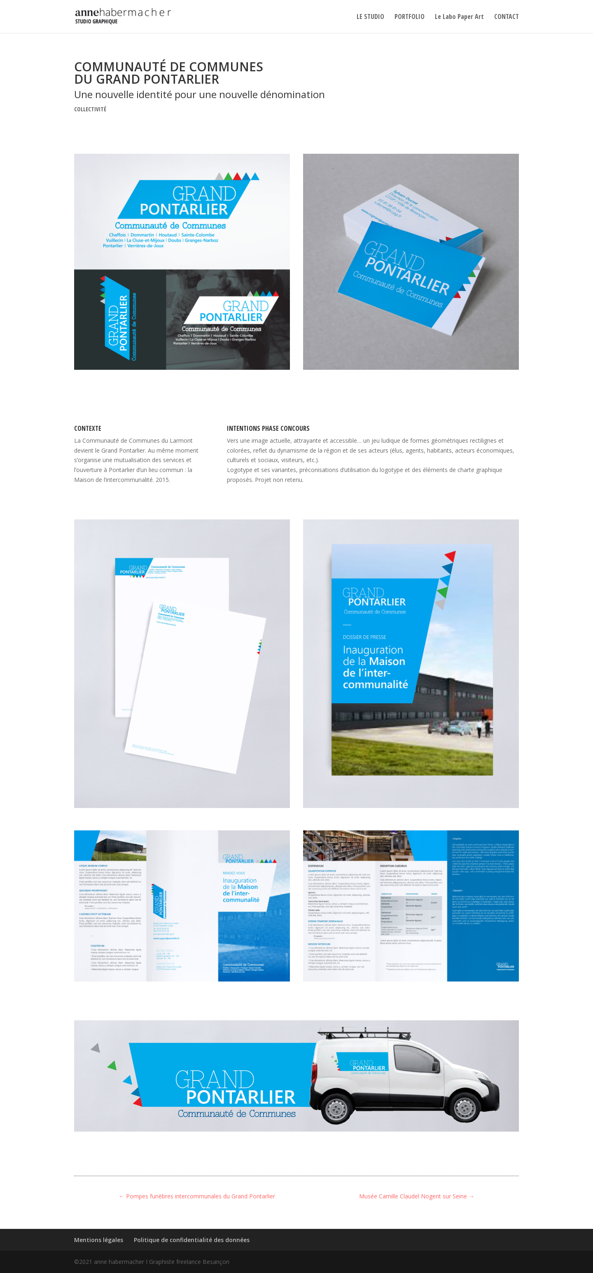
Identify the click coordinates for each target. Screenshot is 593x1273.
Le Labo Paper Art (459, 17)
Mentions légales (98, 1240)
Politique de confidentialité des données (192, 1240)
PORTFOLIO (410, 17)
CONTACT (506, 17)
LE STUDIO (370, 17)
